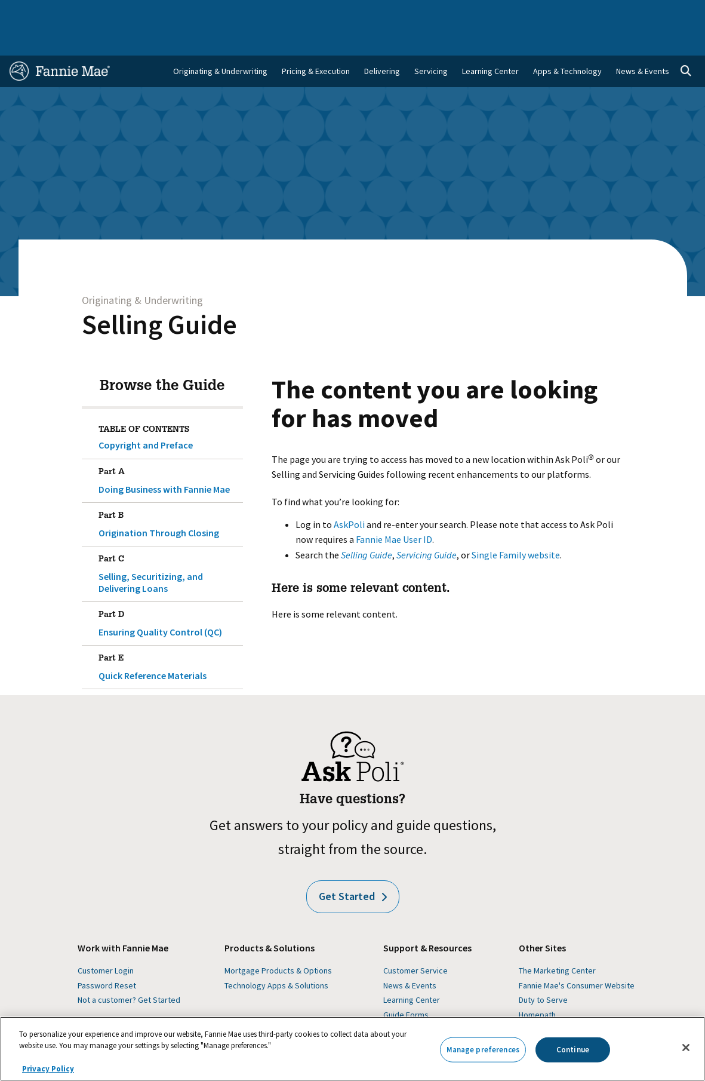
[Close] (686, 1047)
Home (24, 13)
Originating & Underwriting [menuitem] (220, 41)
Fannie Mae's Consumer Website (577, 956)
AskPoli (349, 495)
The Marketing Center (557, 941)
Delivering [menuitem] (382, 41)
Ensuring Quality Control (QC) (168, 592)
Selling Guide (159, 295)
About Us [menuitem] (486, 13)
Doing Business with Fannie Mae (168, 449)
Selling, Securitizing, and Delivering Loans (168, 542)
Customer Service (415, 941)
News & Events (409, 956)
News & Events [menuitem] (642, 41)
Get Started (353, 867)
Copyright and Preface (145, 416)
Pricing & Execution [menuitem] (316, 41)
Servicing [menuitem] (431, 41)
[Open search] (685, 42)
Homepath (537, 985)
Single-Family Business (79, 13)
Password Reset (107, 956)
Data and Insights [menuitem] (539, 13)
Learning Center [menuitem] (490, 41)
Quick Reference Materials (168, 635)
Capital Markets (223, 13)
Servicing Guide (426, 526)
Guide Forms (406, 985)
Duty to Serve (543, 970)
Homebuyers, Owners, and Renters (312, 13)
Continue (572, 1050)
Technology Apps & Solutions (276, 956)
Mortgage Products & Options (278, 941)
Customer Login (106, 941)
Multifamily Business (157, 13)
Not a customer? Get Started (129, 970)
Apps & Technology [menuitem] (567, 41)
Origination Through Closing (168, 492)
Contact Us (673, 13)
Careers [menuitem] (633, 13)
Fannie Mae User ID (394, 510)
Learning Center (411, 970)
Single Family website (516, 526)
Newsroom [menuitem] (594, 13)
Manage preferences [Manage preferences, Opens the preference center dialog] (483, 1050)
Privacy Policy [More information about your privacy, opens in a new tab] (48, 1069)
